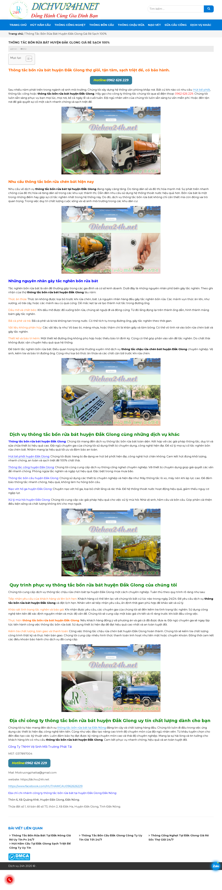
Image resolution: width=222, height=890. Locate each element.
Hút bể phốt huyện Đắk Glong (28, 456)
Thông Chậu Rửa (131, 25)
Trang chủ (18, 25)
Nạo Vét (154, 25)
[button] (27, 59)
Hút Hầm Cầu (40, 25)
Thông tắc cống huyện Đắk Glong (31, 467)
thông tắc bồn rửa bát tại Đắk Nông (81, 727)
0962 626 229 (111, 80)
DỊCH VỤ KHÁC (200, 25)
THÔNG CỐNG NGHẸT (70, 25)
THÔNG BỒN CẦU (101, 25)
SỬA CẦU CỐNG (176, 25)
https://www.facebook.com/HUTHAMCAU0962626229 (45, 786)
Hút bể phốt (201, 89)
